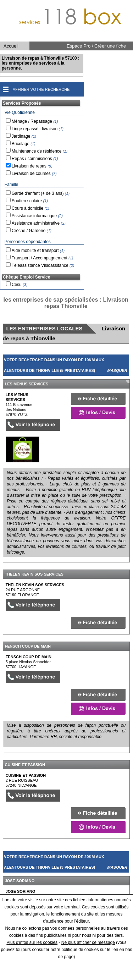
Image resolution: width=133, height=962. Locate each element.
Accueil (11, 46)
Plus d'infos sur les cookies (31, 942)
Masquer (117, 370)
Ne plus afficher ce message (88, 942)
